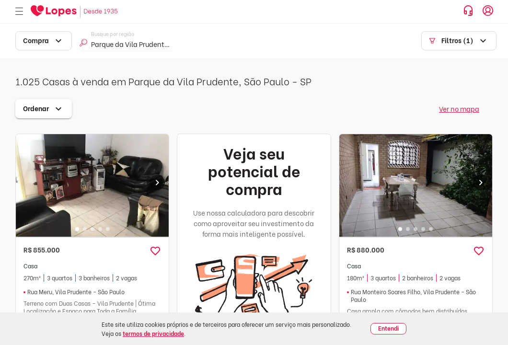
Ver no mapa (459, 109)
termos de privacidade (153, 333)
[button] (155, 251)
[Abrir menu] (19, 12)
